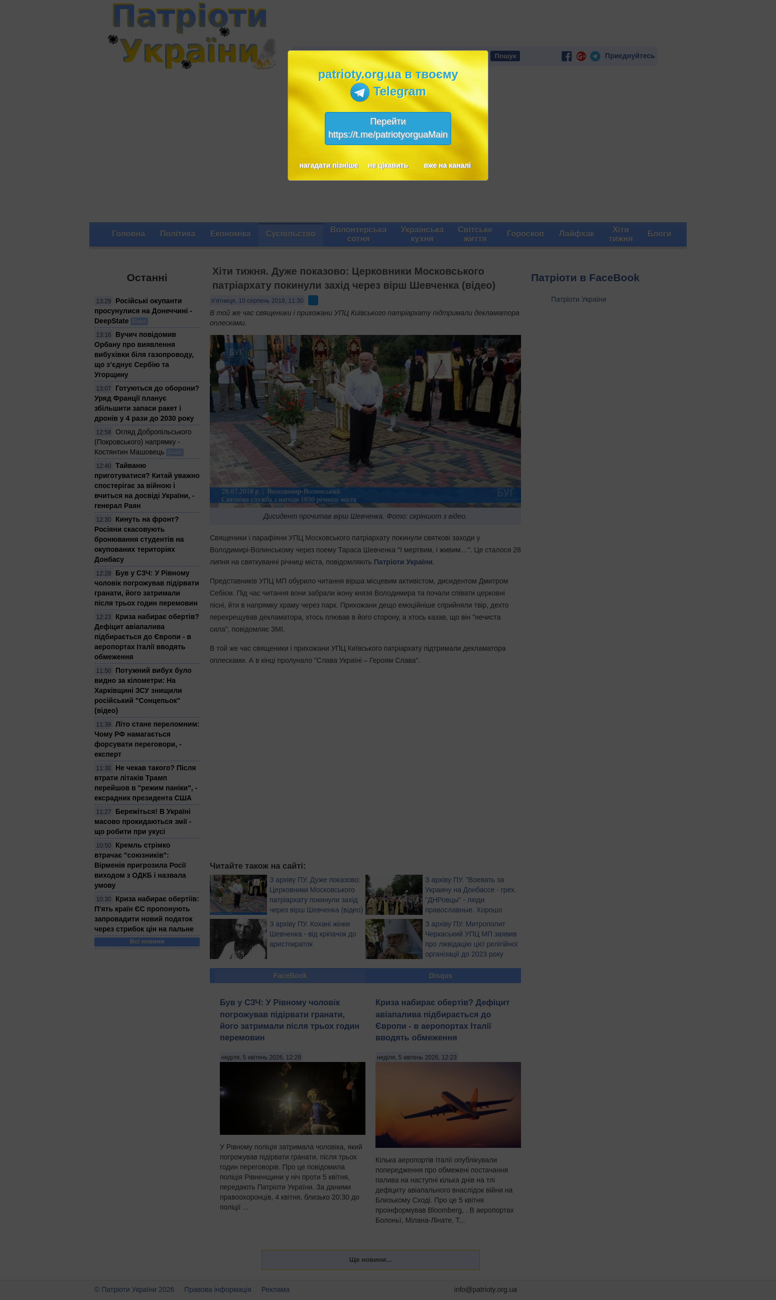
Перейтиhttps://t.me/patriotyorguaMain (388, 128)
